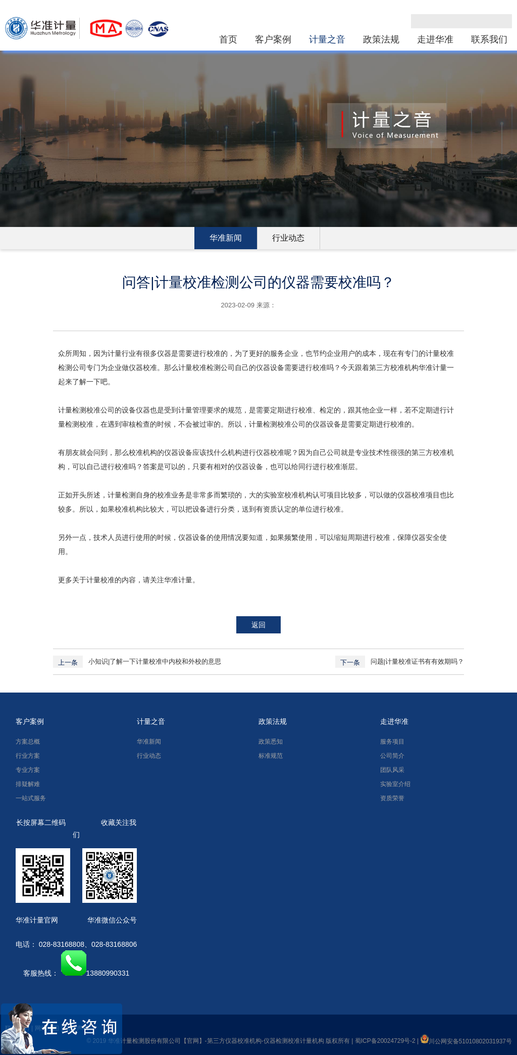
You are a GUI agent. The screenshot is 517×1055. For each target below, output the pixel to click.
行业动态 (288, 238)
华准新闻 (226, 238)
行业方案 (28, 755)
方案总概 (28, 741)
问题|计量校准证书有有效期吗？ (417, 661)
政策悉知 (270, 741)
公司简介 (392, 755)
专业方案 (28, 769)
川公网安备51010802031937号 (466, 1041)
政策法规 (381, 39)
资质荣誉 (392, 798)
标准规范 (270, 755)
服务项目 (392, 741)
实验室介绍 (395, 784)
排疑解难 (28, 784)
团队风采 (392, 769)
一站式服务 (31, 798)
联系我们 (489, 39)
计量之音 (327, 39)
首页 (228, 39)
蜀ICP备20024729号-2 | (388, 1041)
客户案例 (273, 39)
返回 (258, 625)
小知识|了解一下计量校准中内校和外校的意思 (154, 661)
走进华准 (435, 39)
